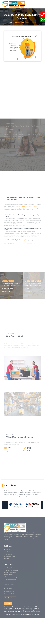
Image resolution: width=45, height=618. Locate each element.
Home (10, 22)
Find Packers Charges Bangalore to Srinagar (25, 22)
